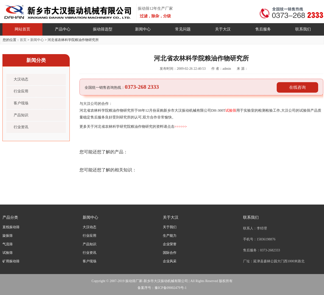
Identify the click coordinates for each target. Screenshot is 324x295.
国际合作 (170, 253)
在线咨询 (297, 87)
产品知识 (21, 115)
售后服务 (263, 29)
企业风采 (170, 261)
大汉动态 (21, 79)
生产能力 (170, 235)
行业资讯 (21, 127)
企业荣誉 (170, 244)
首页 (23, 40)
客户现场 (21, 103)
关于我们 (170, 227)
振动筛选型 (102, 29)
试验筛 (7, 253)
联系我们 (303, 29)
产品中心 (62, 29)
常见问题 (183, 29)
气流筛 (7, 244)
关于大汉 (223, 29)
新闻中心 (143, 29)
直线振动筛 (11, 227)
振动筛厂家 (133, 281)
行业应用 (21, 91)
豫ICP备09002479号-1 (171, 288)
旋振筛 (7, 235)
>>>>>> (181, 126)
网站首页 (22, 29)
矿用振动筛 (11, 261)
